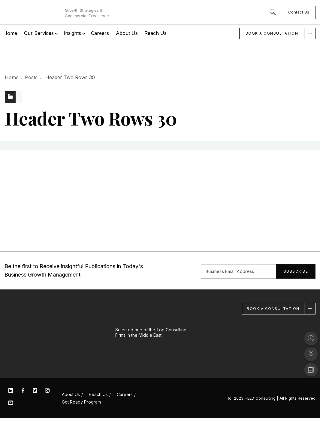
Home (12, 77)
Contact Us (298, 12)
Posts (31, 77)
